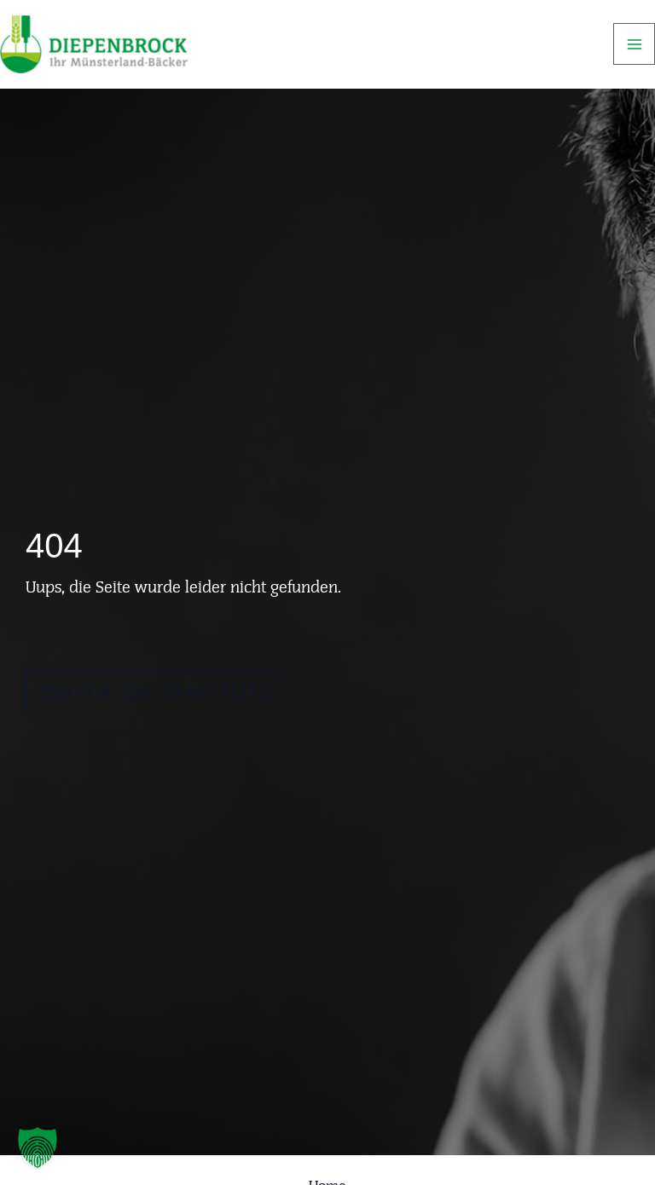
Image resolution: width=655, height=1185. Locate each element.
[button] (37, 1147)
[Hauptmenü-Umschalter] (634, 44)
